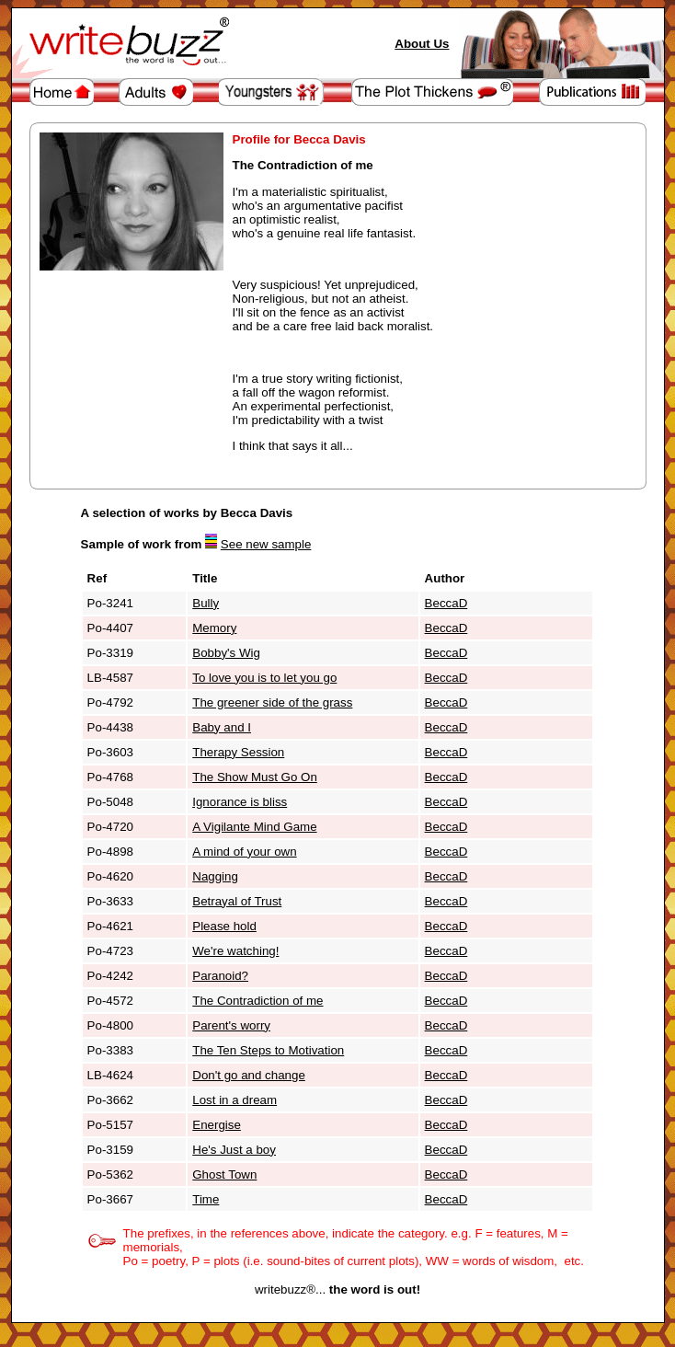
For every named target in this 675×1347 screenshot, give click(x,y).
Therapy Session (238, 752)
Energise (216, 1125)
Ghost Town (224, 1174)
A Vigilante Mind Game (254, 827)
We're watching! (235, 951)
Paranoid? (220, 976)
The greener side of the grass (272, 702)
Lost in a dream (234, 1100)
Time (205, 1199)
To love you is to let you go (264, 678)
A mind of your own (244, 851)
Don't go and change (248, 1075)
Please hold (224, 926)
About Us (422, 44)
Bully (205, 603)
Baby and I (221, 727)
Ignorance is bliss (239, 802)
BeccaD (446, 603)
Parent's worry (231, 1025)
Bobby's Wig (226, 653)
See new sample (266, 544)
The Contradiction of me (257, 1000)
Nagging (215, 876)
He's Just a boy (234, 1150)
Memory (214, 628)
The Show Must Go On (254, 777)
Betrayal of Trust (236, 901)
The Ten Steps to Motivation (268, 1050)
